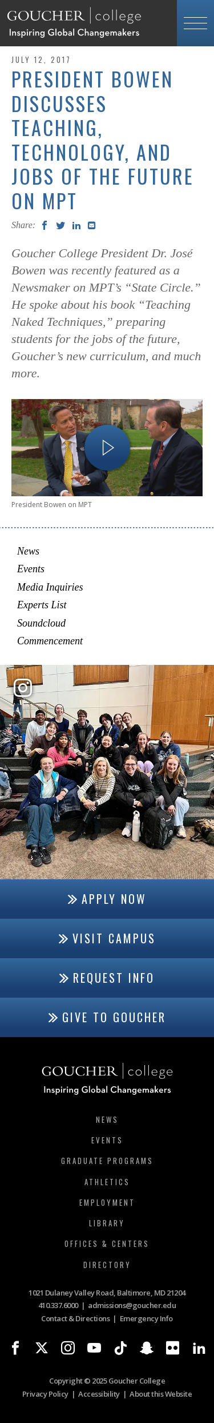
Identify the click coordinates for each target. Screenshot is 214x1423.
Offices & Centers (107, 1243)
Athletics (107, 1181)
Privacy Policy (45, 1394)
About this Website (161, 1394)
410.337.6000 (58, 1305)
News (28, 551)
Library (107, 1223)
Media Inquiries (50, 587)
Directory (107, 1264)
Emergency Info (146, 1318)
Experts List (42, 605)
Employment (107, 1202)
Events (31, 569)
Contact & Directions (75, 1318)
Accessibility (99, 1394)
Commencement (50, 641)
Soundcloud (41, 623)
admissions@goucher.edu (132, 1305)
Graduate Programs (107, 1160)
